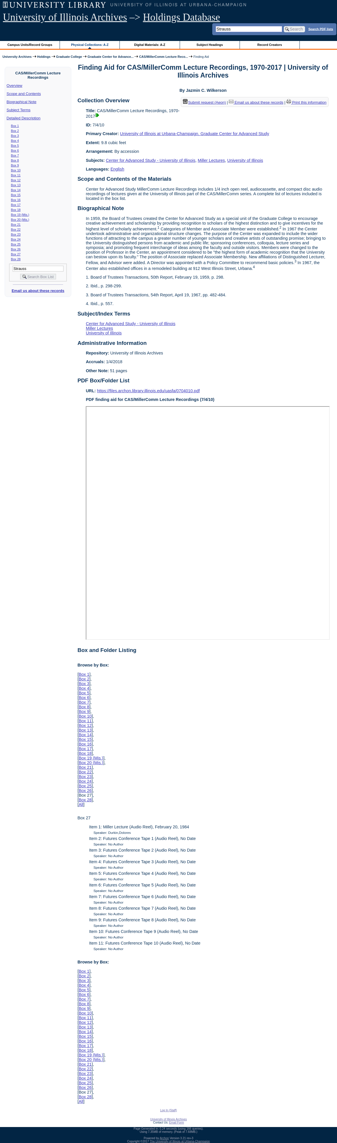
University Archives (16, 56)
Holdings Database (181, 17)
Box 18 (16, 210)
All (81, 804)
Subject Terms (19, 110)
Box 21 (16, 224)
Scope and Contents (24, 94)
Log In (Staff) (168, 1110)
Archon (164, 1138)
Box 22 (16, 229)
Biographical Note (22, 102)
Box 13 (16, 185)
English (117, 169)
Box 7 (15, 155)
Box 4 (15, 140)
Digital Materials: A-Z (149, 44)
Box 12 (16, 180)
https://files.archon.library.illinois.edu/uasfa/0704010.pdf (148, 390)
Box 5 (15, 145)
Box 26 (16, 249)
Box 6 (15, 150)
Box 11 (16, 175)
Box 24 (16, 239)
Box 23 (16, 234)
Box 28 (16, 259)
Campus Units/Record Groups (30, 44)
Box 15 (16, 195)
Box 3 (15, 135)
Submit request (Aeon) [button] (204, 102)
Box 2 (15, 130)
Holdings (44, 56)
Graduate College (69, 56)
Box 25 (16, 244)
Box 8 (15, 160)
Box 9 (15, 165)
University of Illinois (245, 160)
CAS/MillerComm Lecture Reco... (163, 56)
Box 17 (16, 205)
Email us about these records (38, 291)
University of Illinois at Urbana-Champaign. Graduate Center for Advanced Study (194, 133)
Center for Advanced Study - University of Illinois (150, 160)
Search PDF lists (320, 29)
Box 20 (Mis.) (20, 219)
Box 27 (16, 254)
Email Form (176, 1122)
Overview (14, 85)
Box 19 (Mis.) (20, 214)
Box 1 (15, 126)
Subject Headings (210, 44)
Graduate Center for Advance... (110, 56)
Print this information (306, 102)
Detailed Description (23, 118)
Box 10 (16, 170)
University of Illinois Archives (65, 17)
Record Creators (269, 44)
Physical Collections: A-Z (89, 44)
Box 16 (16, 200)
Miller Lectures (211, 160)
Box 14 (16, 190)
